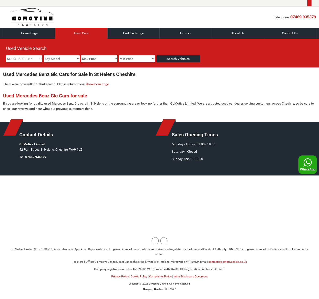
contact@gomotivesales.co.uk (227, 261)
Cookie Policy (139, 276)
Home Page (29, 33)
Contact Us (290, 33)
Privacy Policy (120, 276)
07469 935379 (303, 16)
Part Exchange (133, 33)
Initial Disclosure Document (191, 276)
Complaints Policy (160, 276)
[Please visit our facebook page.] (313, 3)
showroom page (97, 84)
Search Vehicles (178, 59)
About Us (237, 33)
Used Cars (81, 33)
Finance (185, 33)
